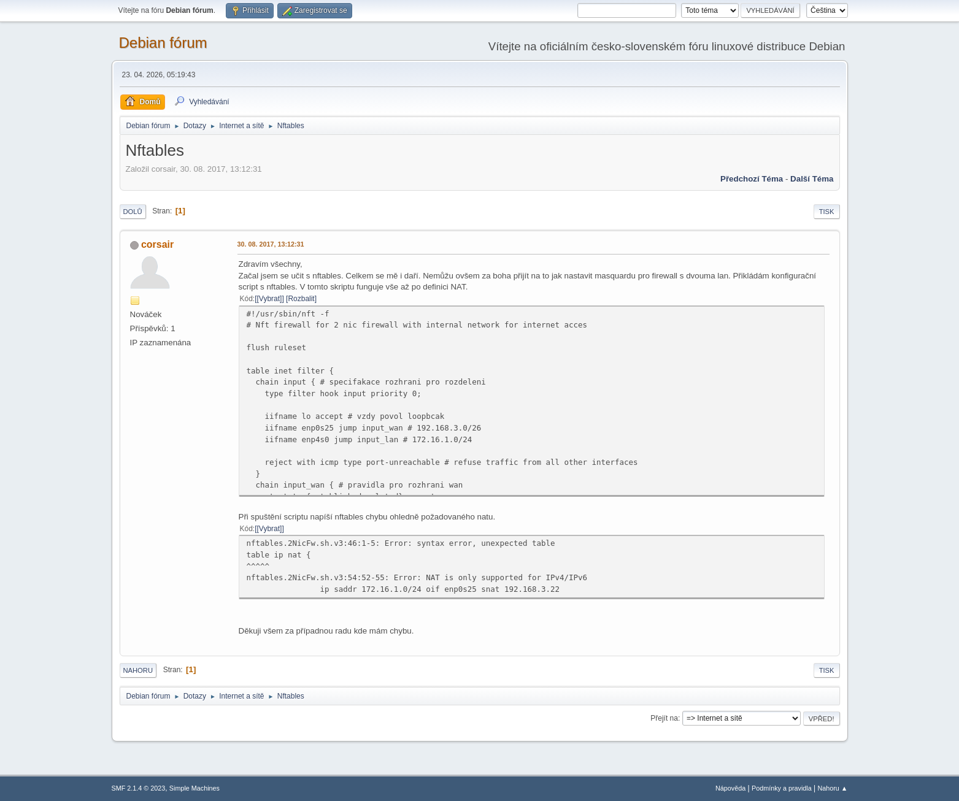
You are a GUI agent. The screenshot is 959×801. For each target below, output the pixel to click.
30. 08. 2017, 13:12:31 (270, 244)
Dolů (132, 211)
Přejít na (664, 718)
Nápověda (730, 788)
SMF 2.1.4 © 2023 (139, 788)
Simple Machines (194, 788)
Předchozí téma (751, 178)
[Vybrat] (269, 298)
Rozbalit (301, 298)
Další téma (811, 178)
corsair (157, 244)
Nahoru (138, 670)
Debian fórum (163, 42)
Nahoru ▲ (832, 788)
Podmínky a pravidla (782, 788)
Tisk (826, 211)
